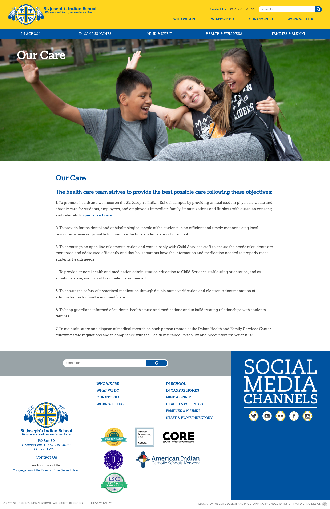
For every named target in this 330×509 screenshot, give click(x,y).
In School (30, 34)
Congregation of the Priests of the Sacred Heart (46, 470)
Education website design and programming (231, 503)
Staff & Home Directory (189, 418)
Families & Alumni (288, 34)
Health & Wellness (224, 34)
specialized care (97, 215)
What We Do (222, 19)
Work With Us (300, 19)
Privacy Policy (101, 503)
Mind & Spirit (159, 34)
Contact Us (218, 9)
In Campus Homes (95, 34)
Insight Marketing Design (302, 503)
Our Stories (261, 19)
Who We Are (184, 19)
